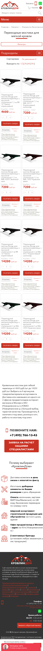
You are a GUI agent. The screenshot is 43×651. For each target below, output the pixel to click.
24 (25, 63)
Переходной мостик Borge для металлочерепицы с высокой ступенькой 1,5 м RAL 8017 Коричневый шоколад (32, 100)
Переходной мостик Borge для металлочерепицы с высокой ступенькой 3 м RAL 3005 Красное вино (32, 323)
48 (29, 63)
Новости (24, 589)
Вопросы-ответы (8, 594)
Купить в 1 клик (15, 130)
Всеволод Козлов (7, 639)
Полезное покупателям (21, 592)
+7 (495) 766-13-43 (36, 3)
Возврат (5, 589)
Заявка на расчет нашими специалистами (21, 446)
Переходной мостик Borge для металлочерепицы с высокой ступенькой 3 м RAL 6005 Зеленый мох (10, 323)
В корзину (5, 130)
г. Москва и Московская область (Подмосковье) (29, 606)
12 (21, 63)
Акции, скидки (14, 589)
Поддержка (14, 596)
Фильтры (22, 44)
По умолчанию (29, 59)
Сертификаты (33, 589)
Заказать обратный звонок (29, 625)
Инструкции (6, 592)
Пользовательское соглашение (14, 587)
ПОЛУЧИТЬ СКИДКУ (10, 123)
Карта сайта (20, 594)
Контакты (29, 3)
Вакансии (34, 592)
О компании (31, 587)
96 (32, 63)
